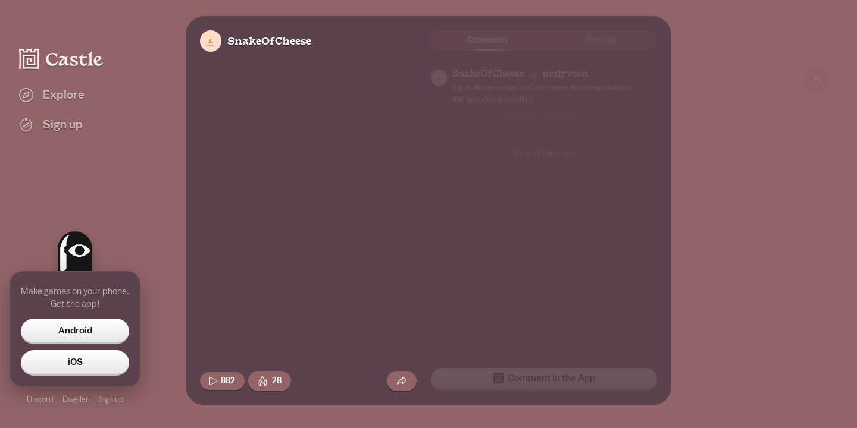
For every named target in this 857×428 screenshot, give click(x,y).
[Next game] (816, 354)
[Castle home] (61, 59)
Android (75, 330)
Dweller (75, 399)
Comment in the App (544, 378)
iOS (75, 362)
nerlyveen (565, 74)
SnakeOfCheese (269, 42)
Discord (40, 399)
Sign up (110, 399)
